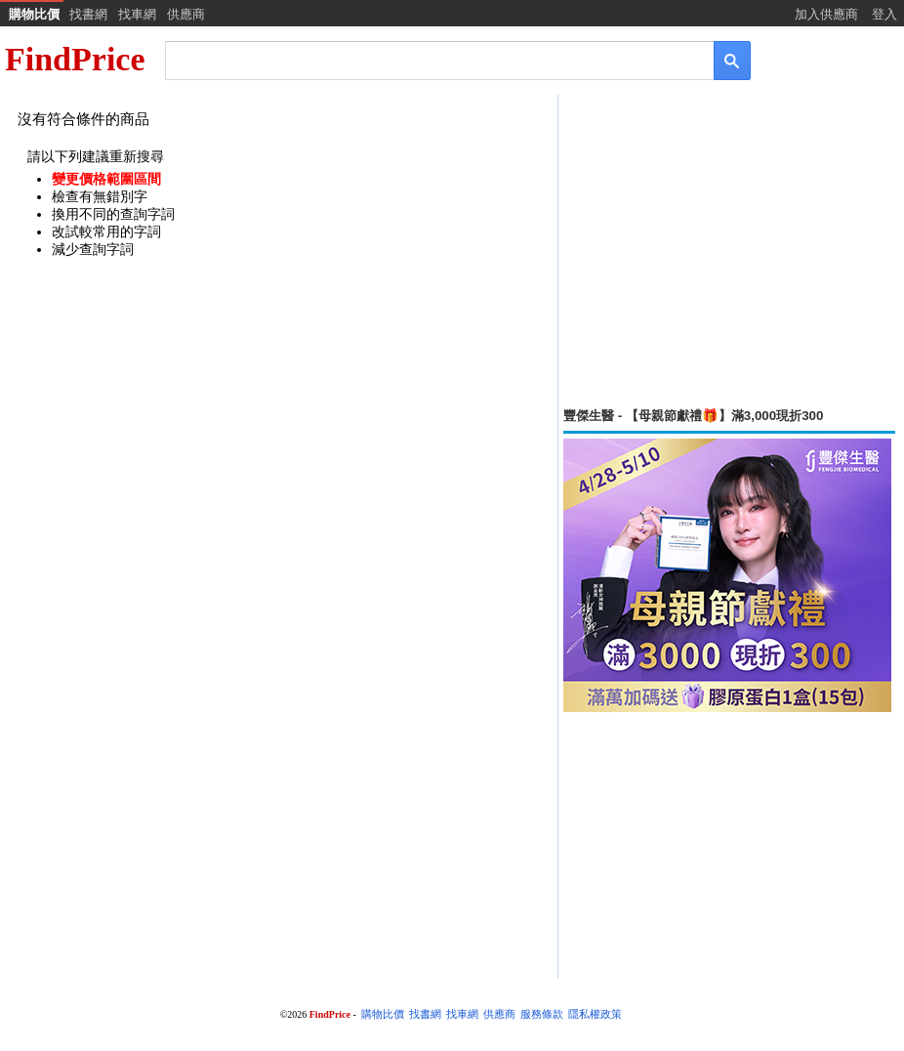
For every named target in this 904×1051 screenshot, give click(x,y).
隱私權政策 (595, 1014)
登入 (884, 14)
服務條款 (541, 1014)
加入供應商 (826, 14)
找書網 (88, 14)
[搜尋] (426, 59)
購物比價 (34, 14)
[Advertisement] (729, 251)
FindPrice (75, 59)
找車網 (137, 14)
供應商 (186, 14)
